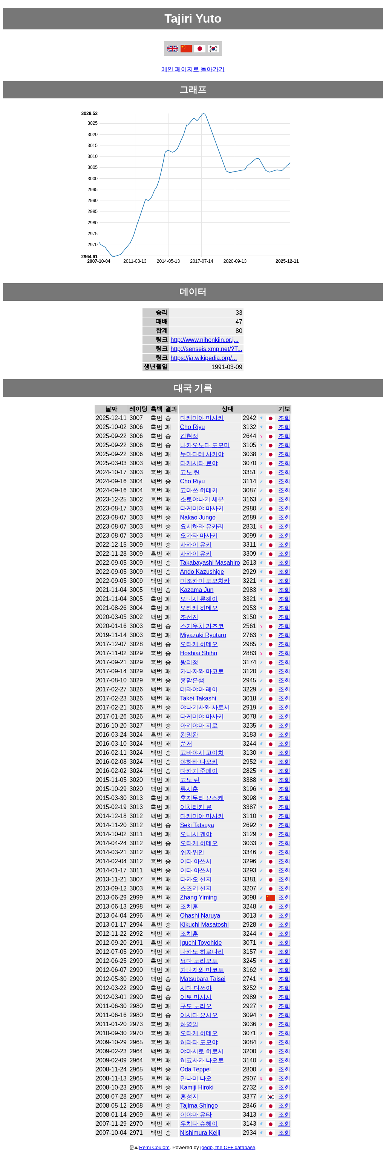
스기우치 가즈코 (202, 626)
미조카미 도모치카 (205, 581)
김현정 (189, 436)
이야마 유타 (196, 1114)
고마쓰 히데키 (199, 490)
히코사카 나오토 (202, 1060)
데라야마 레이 (199, 689)
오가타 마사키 (199, 535)
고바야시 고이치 (202, 752)
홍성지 (189, 1096)
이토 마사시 (196, 997)
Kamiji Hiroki (197, 1087)
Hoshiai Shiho (199, 653)
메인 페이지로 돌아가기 (193, 69)
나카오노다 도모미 (205, 445)
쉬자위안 (192, 852)
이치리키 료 (196, 807)
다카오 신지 (196, 879)
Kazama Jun (197, 590)
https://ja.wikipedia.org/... (204, 358)
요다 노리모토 (199, 961)
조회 (284, 418)
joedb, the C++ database (227, 1147)
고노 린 (190, 472)
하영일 (189, 1024)
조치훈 (189, 906)
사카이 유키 (196, 544)
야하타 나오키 (199, 762)
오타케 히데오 (199, 608)
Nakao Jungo (198, 517)
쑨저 (186, 743)
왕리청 (189, 662)
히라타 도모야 (199, 1042)
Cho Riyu (192, 427)
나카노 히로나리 (202, 952)
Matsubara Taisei (203, 979)
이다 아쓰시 (196, 861)
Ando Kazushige (202, 572)
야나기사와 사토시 (205, 707)
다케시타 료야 (199, 463)
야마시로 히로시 (202, 1051)
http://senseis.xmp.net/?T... (206, 349)
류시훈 (189, 789)
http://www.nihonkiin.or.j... (205, 340)
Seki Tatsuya (197, 825)
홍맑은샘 (192, 680)
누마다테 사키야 (202, 454)
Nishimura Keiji (200, 1132)
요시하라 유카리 (202, 526)
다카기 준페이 (199, 771)
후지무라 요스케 (202, 798)
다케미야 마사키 (202, 418)
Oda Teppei (195, 1069)
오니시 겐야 (196, 834)
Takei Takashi (198, 698)
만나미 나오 (196, 1078)
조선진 (189, 617)
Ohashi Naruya (200, 915)
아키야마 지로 (199, 725)
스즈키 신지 (196, 888)
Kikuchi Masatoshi (204, 924)
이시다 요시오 (199, 1015)
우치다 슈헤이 (199, 1123)
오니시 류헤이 (199, 599)
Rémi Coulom (154, 1147)
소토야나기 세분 (202, 499)
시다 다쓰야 (196, 988)
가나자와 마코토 (202, 671)
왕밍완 (189, 734)
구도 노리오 (196, 1006)
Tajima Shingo (199, 1105)
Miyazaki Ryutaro (203, 635)
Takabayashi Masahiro (210, 562)
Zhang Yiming (198, 897)
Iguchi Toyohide (201, 942)
